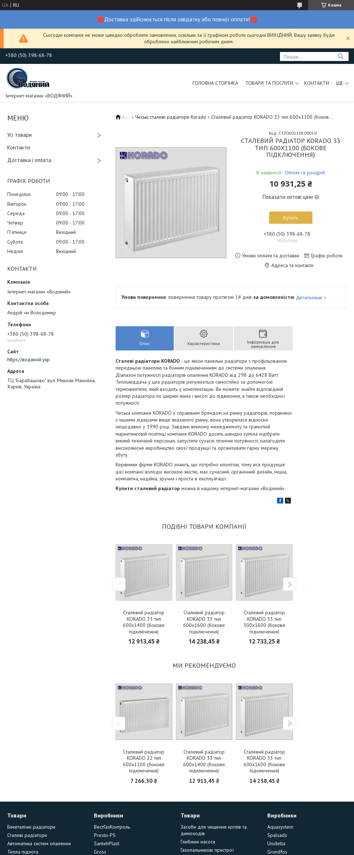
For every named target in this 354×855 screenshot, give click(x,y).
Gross (100, 852)
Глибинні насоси (198, 841)
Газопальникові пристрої (207, 850)
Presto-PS (105, 835)
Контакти (316, 83)
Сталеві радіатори (27, 835)
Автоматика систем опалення (39, 843)
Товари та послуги (269, 83)
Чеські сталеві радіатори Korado (170, 116)
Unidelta (276, 843)
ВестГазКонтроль (112, 827)
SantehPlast (106, 843)
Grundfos (277, 852)
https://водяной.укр (28, 359)
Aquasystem (280, 827)
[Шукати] (340, 56)
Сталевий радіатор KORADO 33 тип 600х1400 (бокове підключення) (144, 622)
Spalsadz (277, 835)
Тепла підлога (22, 852)
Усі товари (19, 134)
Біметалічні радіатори (31, 827)
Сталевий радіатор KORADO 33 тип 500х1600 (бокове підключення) (264, 622)
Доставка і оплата (29, 160)
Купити (290, 217)
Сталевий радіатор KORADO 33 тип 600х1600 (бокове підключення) (204, 622)
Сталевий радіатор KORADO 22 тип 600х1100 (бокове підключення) (144, 761)
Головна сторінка (215, 83)
